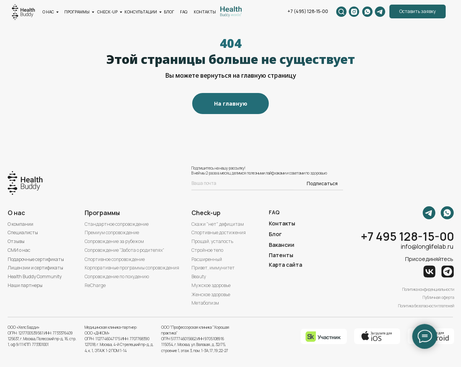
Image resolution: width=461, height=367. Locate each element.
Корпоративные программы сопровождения (132, 267)
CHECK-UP (107, 12)
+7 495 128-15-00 (407, 236)
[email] (242, 183)
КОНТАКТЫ (205, 12)
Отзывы (16, 241)
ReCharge (95, 285)
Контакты (282, 223)
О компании (20, 224)
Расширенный (206, 259)
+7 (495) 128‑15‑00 (308, 11)
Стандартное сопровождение (117, 224)
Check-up (206, 213)
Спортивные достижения (218, 232)
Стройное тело (207, 250)
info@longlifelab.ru (427, 246)
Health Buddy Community (35, 276)
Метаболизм (205, 303)
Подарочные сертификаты (36, 259)
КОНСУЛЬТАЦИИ (140, 12)
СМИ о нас (19, 250)
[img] (231, 11)
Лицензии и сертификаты (35, 267)
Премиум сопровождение (112, 232)
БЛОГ (169, 12)
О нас (48, 12)
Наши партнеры (25, 285)
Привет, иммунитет (213, 267)
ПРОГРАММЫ (77, 12)
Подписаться (322, 183)
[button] (417, 11)
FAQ (183, 12)
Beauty (198, 276)
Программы (102, 213)
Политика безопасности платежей (426, 305)
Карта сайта (285, 264)
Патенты (281, 255)
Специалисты (23, 232)
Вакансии (281, 244)
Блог (275, 234)
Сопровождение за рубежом (114, 241)
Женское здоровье (210, 294)
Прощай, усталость (212, 241)
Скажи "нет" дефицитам (217, 224)
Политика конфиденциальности (428, 289)
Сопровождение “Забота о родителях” (124, 250)
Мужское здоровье (210, 285)
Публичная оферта (438, 297)
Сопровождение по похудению (117, 276)
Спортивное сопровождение (115, 259)
